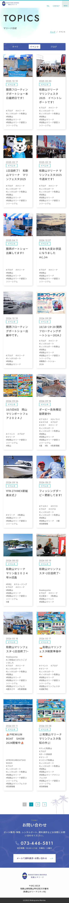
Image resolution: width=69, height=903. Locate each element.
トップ (52, 32)
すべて (15, 46)
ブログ (53, 46)
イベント (34, 46)
